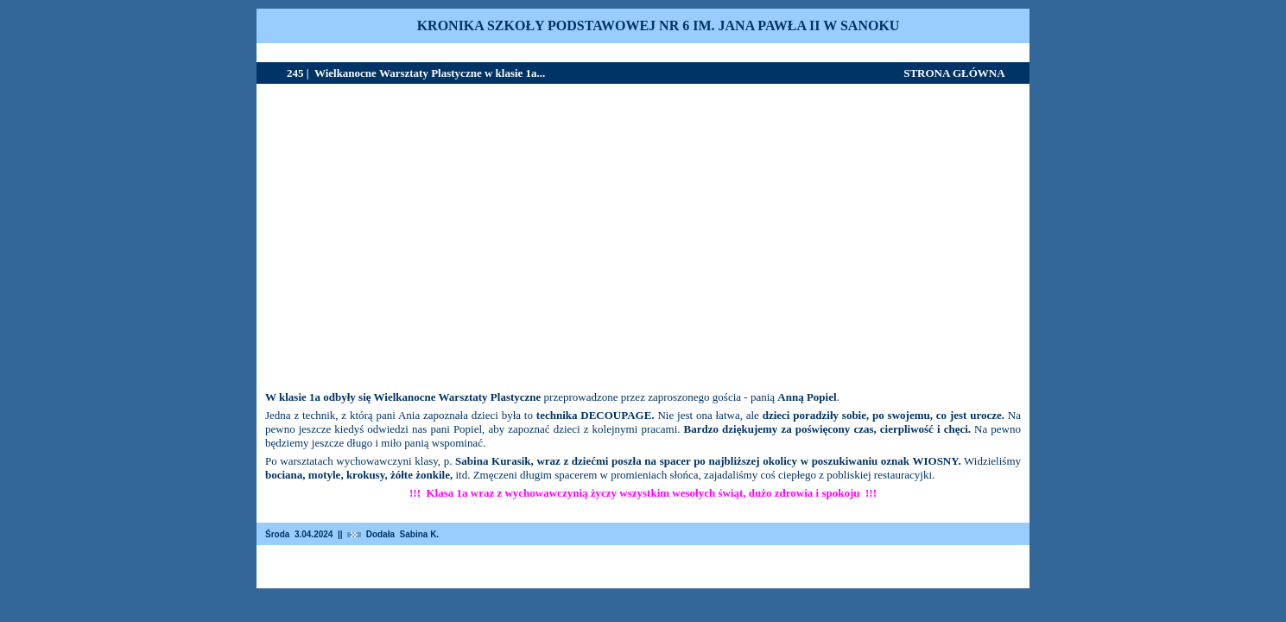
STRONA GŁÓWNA (953, 73)
